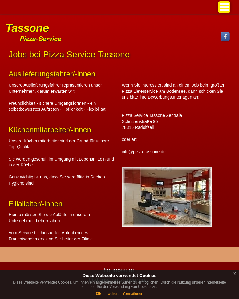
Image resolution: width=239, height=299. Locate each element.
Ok (99, 293)
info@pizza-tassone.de (144, 151)
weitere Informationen (125, 294)
